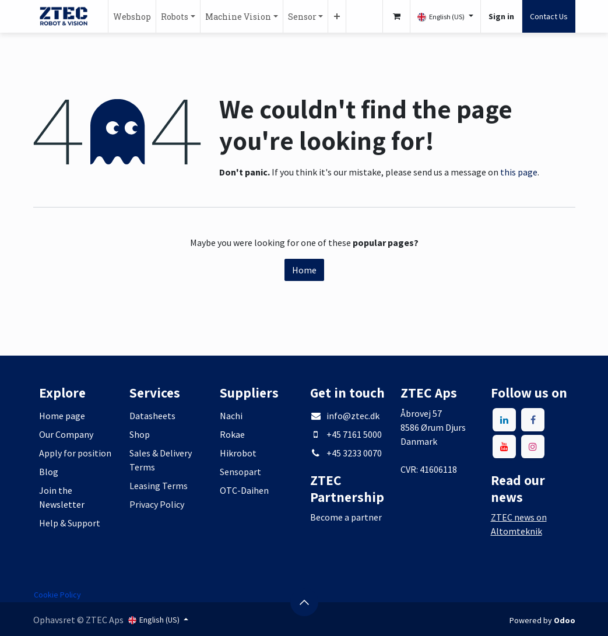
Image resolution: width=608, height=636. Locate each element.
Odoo (564, 620)
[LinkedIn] (504, 419)
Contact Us (549, 16)
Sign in (501, 16)
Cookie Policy (57, 594)
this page (518, 172)
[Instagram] (532, 446)
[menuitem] (132, 16)
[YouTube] (504, 446)
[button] (304, 602)
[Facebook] (532, 419)
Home (304, 270)
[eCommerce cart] (396, 16)
